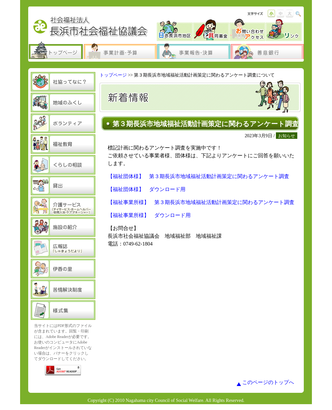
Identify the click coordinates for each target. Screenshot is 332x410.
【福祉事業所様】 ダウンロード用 (149, 215)
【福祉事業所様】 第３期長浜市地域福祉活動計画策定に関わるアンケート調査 (201, 202)
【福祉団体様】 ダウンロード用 (146, 189)
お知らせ (286, 135)
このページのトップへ (268, 382)
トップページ (113, 75)
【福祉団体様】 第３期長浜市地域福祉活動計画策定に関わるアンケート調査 (198, 176)
